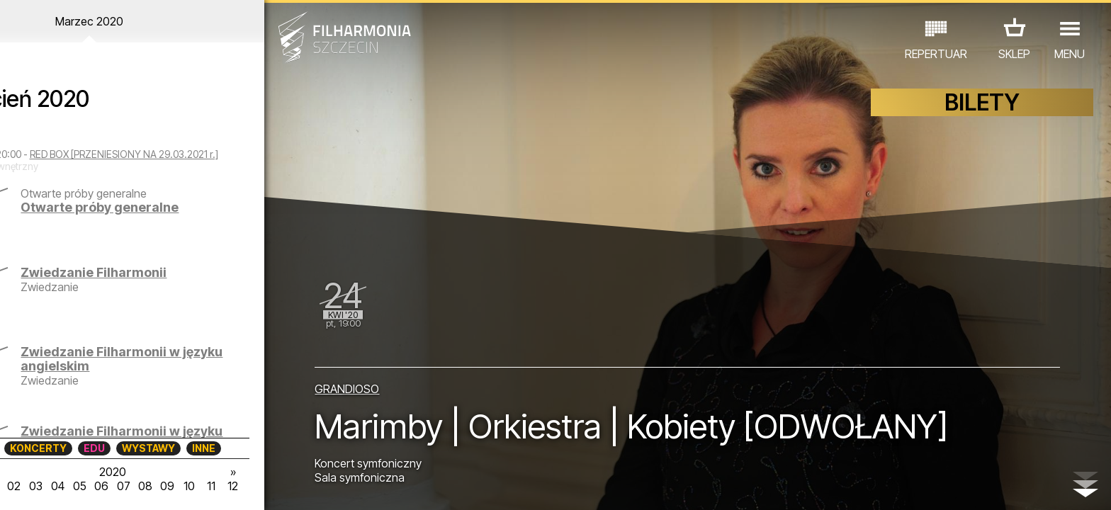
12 (264, 486)
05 (107, 486)
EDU (122, 448)
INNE (232, 448)
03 (62, 486)
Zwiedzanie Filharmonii (164, 284)
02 (39, 486)
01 (17, 486)
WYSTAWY (176, 448)
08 (175, 486)
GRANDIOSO (370, 387)
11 (242, 486)
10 (219, 486)
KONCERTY (66, 448)
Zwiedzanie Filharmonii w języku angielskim (170, 370)
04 (84, 486)
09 (197, 486)
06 (130, 486)
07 (152, 486)
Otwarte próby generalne (170, 219)
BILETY (982, 104)
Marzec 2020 (145, 21)
